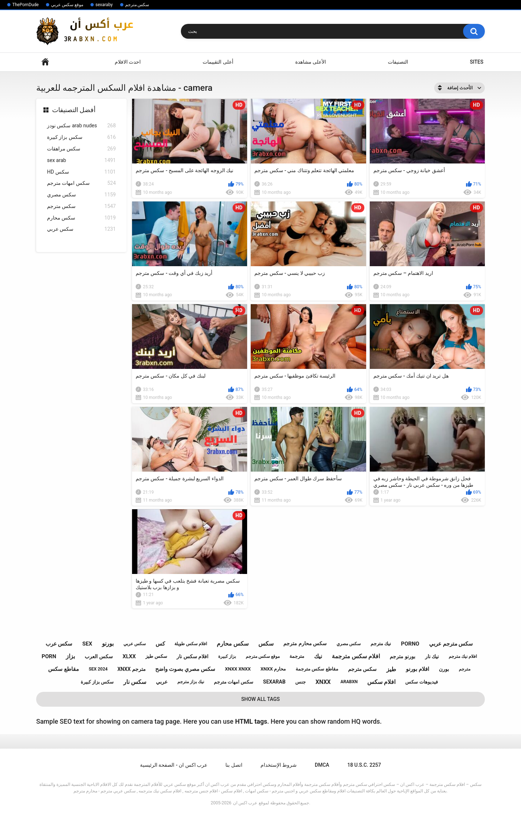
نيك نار (432, 656)
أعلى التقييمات (218, 62)
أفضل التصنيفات (74, 110)
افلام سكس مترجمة (356, 656)
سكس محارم (81, 218)
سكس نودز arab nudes (81, 126)
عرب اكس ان (245, 802)
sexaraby (104, 4)
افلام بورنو (417, 669)
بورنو (108, 643)
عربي (162, 682)
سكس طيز (156, 656)
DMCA (322, 765)
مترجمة (296, 656)
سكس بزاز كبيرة (81, 137)
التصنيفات (398, 62)
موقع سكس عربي (67, 4)
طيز (391, 669)
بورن (444, 669)
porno (410, 644)
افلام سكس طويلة (190, 643)
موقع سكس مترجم (263, 656)
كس (160, 644)
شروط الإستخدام (278, 765)
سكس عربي (81, 229)
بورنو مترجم (402, 656)
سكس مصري (81, 195)
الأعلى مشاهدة (310, 62)
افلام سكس (381, 681)
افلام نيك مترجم (463, 656)
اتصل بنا (233, 765)
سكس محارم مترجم (305, 643)
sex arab (81, 160)
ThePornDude (25, 4)
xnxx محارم (273, 669)
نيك (318, 656)
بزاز (70, 656)
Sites (476, 62)
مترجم (464, 669)
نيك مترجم (380, 643)
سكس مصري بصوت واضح (185, 669)
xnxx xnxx (238, 669)
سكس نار (134, 681)
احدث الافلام (128, 62)
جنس (300, 682)
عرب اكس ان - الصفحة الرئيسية (173, 765)
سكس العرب (99, 656)
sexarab (274, 682)
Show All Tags (260, 699)
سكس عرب (59, 644)
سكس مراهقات (81, 149)
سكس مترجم (137, 4)
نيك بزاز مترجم (190, 681)
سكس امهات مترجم (81, 183)
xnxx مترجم (131, 669)
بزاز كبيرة (227, 656)
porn (49, 656)
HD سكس (81, 172)
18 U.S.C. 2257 (364, 765)
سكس (266, 643)
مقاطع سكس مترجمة (317, 669)
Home (45, 62)
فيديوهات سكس (421, 682)
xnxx (323, 681)
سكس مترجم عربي (451, 644)
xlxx (129, 656)
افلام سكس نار (192, 656)
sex (87, 644)
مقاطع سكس (63, 669)
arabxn (349, 681)
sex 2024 (98, 669)
